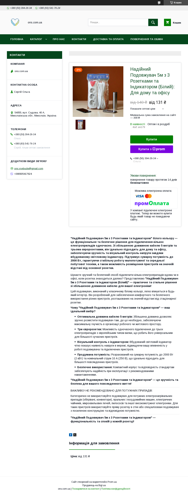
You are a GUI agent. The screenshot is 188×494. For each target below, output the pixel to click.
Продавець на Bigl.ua (94, 485)
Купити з (151, 149)
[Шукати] (153, 22)
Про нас (59, 39)
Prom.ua (112, 482)
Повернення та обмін (146, 39)
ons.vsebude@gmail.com (28, 168)
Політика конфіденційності (115, 488)
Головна (16, 39)
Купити (151, 139)
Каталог (36, 39)
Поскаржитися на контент (85, 488)
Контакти (79, 39)
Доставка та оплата (108, 39)
